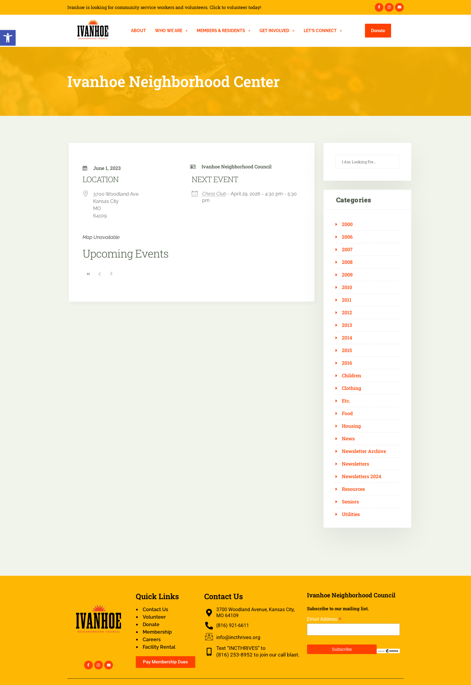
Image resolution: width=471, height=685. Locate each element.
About (138, 30)
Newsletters (355, 464)
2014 (347, 338)
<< (88, 274)
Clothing (351, 388)
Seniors (350, 502)
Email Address (324, 619)
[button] (8, 38)
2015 (347, 350)
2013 (347, 325)
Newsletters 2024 (361, 476)
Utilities (351, 514)
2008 (347, 262)
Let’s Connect (323, 30)
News (348, 439)
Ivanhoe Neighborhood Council (237, 166)
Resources (353, 489)
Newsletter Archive (364, 451)
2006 (347, 237)
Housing (351, 426)
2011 (346, 300)
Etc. (346, 401)
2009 (347, 275)
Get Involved (277, 30)
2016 (347, 363)
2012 (347, 312)
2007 (347, 249)
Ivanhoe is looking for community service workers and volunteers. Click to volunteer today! (164, 7)
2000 (347, 224)
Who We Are (171, 30)
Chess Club (214, 194)
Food (347, 413)
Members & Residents (224, 30)
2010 (347, 287)
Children (351, 376)
